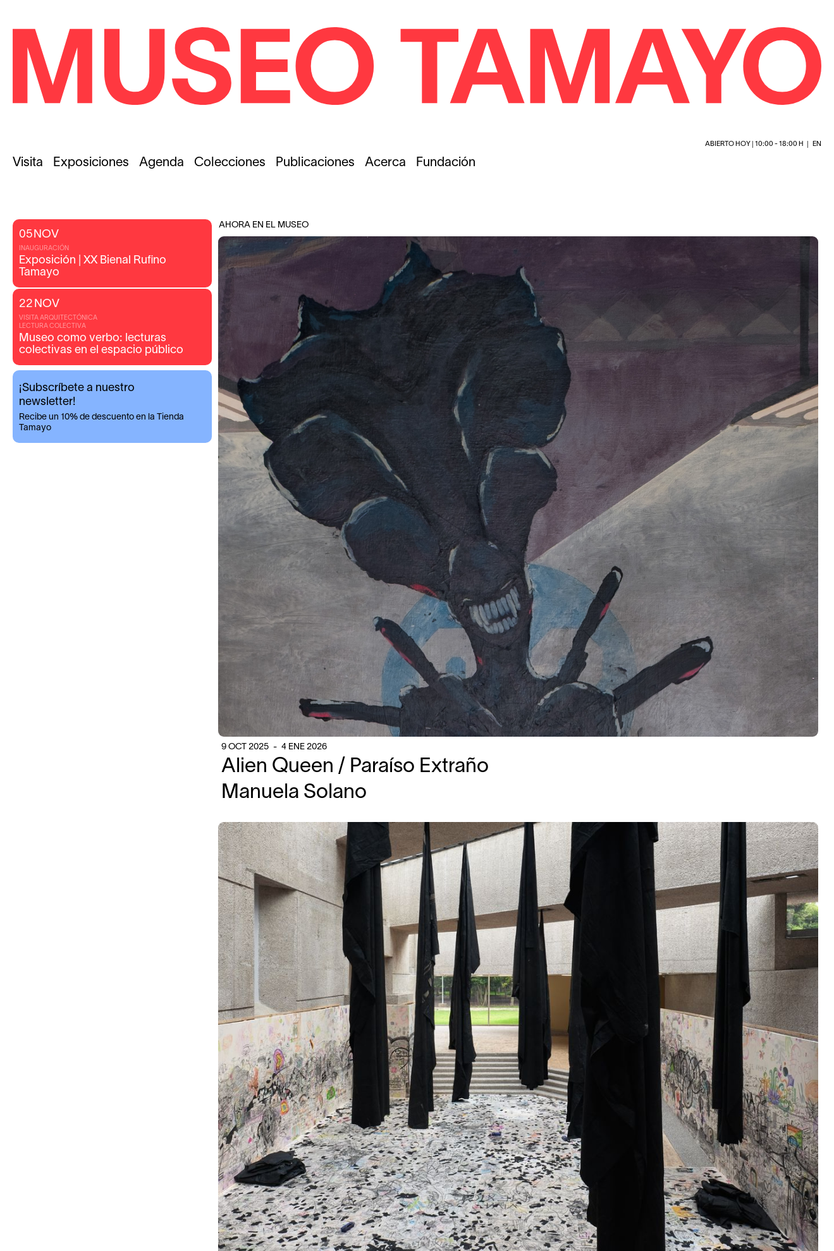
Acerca (385, 163)
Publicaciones (315, 163)
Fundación (445, 163)
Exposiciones (91, 163)
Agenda (161, 163)
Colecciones (230, 163)
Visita (28, 163)
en (817, 144)
